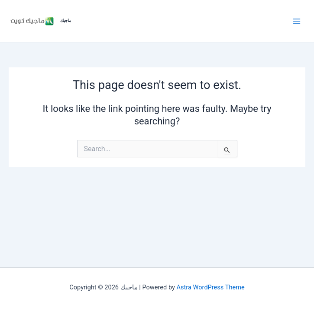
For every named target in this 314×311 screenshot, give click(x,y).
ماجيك (65, 20)
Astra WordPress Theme (211, 287)
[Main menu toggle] (296, 20)
